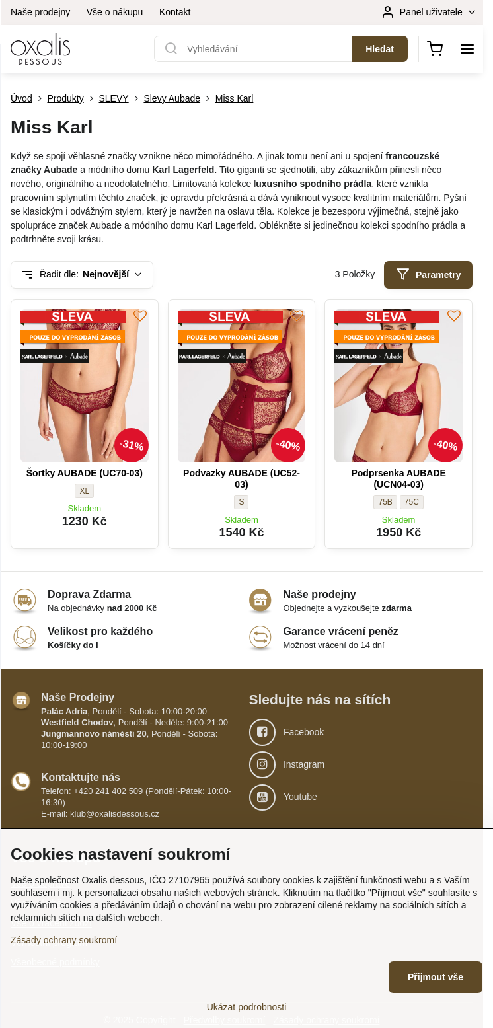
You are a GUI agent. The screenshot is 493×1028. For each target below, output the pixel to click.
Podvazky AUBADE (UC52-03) (241, 479)
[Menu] (467, 49)
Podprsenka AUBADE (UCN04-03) (398, 479)
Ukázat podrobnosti (247, 1007)
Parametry (428, 274)
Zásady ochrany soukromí (64, 940)
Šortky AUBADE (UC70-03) (84, 473)
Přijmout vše (435, 977)
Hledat (379, 49)
